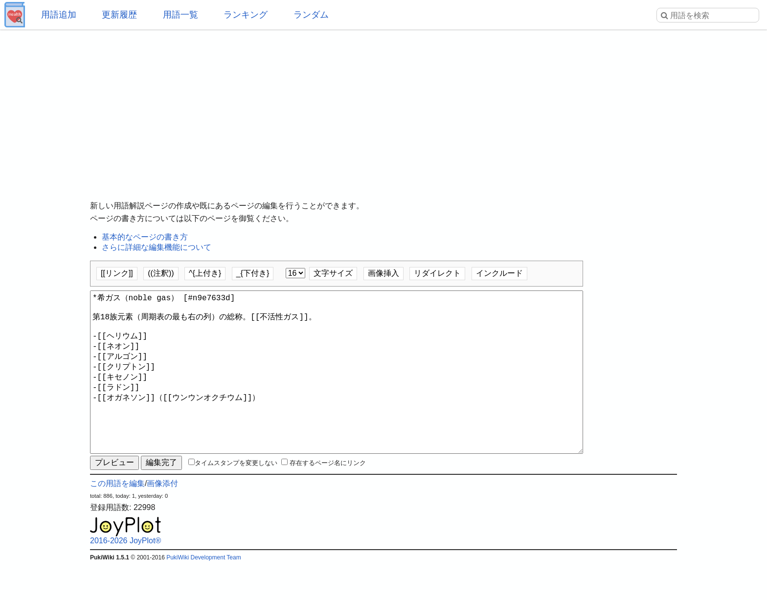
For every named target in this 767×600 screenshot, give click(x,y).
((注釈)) (161, 273)
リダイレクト (437, 273)
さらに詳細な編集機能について (156, 247)
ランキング (246, 15)
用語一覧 (180, 15)
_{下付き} (253, 273)
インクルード (499, 273)
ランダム (311, 15)
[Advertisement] (383, 107)
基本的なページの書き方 (145, 237)
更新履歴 (119, 15)
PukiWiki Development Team (203, 592)
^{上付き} (205, 273)
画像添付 (162, 518)
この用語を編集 (117, 518)
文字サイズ (333, 273)
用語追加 (58, 15)
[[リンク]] (117, 273)
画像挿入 (383, 273)
